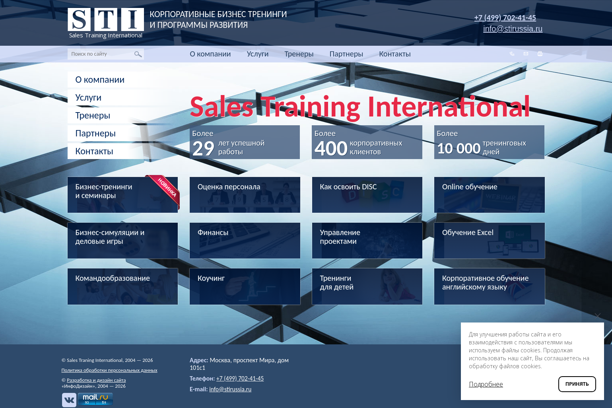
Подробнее (486, 384)
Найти (138, 54)
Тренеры (299, 53)
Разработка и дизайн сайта (96, 380)
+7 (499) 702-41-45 (505, 17)
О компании (210, 53)
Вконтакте (69, 400)
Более (232, 141)
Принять (577, 384)
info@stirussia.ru (231, 389)
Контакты (395, 53)
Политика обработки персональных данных (109, 370)
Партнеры (346, 53)
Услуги (258, 53)
